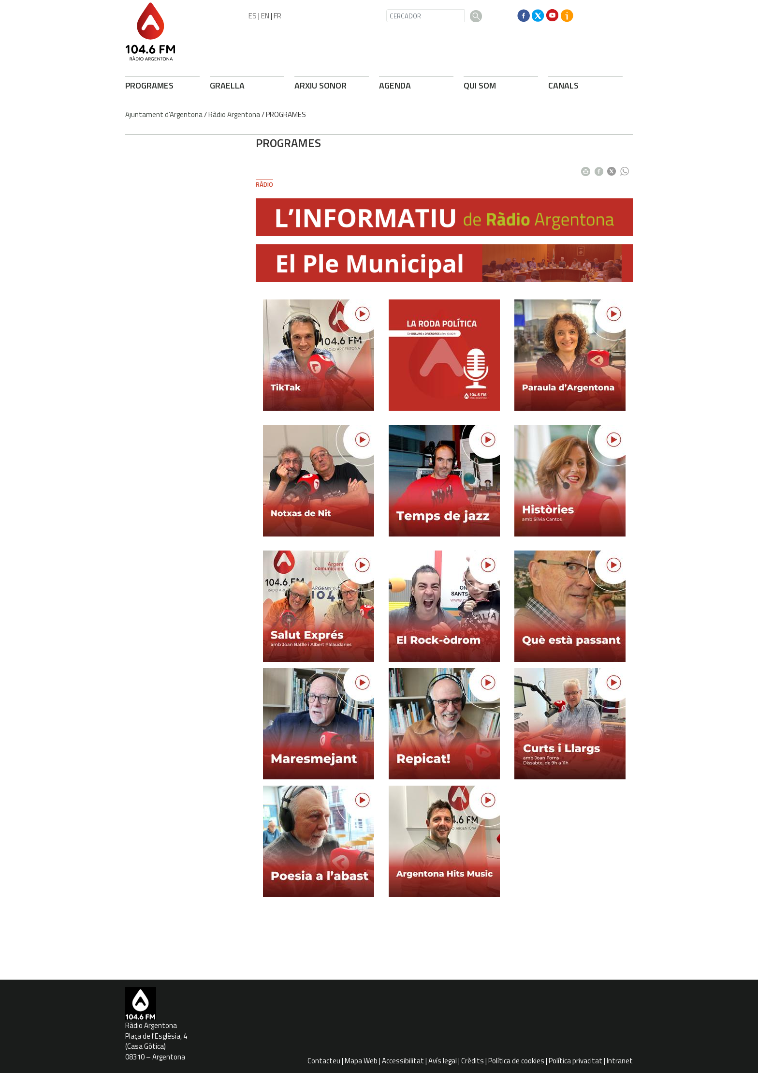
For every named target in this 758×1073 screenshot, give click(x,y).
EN (265, 15)
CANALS (563, 85)
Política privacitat (575, 1060)
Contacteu (323, 1060)
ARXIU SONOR (320, 85)
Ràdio (264, 184)
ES (252, 15)
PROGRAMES (149, 85)
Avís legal (442, 1060)
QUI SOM (480, 85)
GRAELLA (227, 85)
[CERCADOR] (425, 15)
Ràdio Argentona (234, 114)
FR (277, 15)
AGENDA (395, 85)
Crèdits (472, 1060)
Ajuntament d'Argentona (164, 114)
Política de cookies (516, 1060)
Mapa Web (361, 1060)
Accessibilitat (403, 1060)
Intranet (620, 1060)
